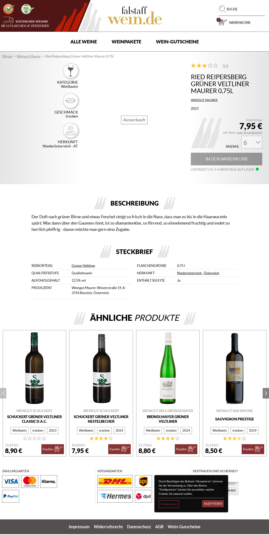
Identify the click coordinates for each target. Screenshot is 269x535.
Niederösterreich (189, 274)
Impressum (79, 527)
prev (3, 394)
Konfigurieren (169, 504)
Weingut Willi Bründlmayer (167, 412)
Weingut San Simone (234, 412)
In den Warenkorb (227, 159)
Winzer (7, 56)
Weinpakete (126, 41)
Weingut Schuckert (34, 412)
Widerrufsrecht (108, 527)
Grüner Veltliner (83, 267)
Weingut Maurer (29, 56)
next (266, 394)
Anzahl (232, 146)
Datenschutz (139, 527)
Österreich (211, 274)
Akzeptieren (213, 503)
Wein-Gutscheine (177, 41)
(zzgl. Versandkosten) (249, 132)
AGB (159, 527)
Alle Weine (83, 41)
